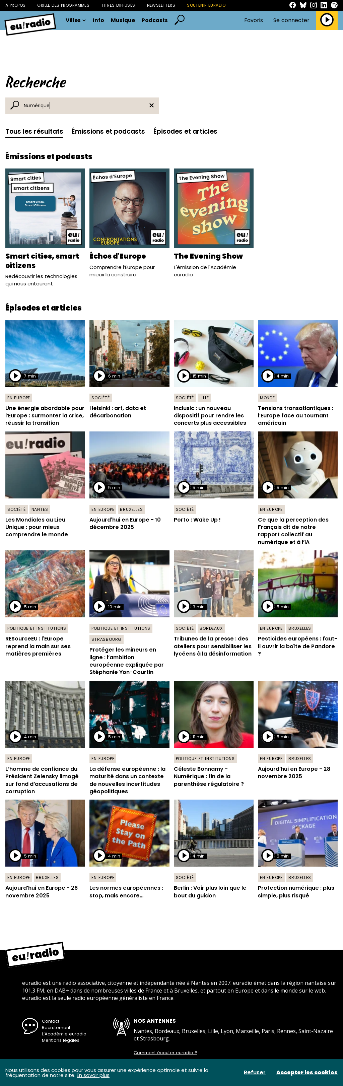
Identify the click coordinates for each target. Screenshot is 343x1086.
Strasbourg (106, 639)
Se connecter (291, 20)
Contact (50, 1021)
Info (98, 20)
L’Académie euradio (64, 1034)
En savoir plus (93, 1075)
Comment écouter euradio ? (165, 1053)
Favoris (253, 20)
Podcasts (155, 20)
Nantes (39, 509)
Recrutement (56, 1027)
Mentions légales (60, 1040)
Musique (123, 20)
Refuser (255, 1072)
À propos (15, 5)
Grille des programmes (63, 5)
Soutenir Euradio (206, 5)
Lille (204, 398)
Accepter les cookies (307, 1072)
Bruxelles (131, 509)
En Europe (18, 398)
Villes (76, 20)
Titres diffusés (118, 5)
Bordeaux (211, 628)
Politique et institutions (36, 628)
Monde (267, 398)
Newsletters (161, 5)
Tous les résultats (34, 131)
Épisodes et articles (185, 131)
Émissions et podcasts (108, 131)
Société (100, 398)
